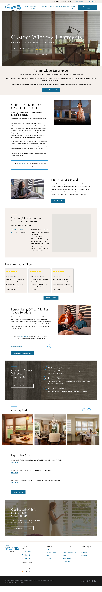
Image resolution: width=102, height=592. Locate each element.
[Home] (13, 7)
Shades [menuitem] (44, 6)
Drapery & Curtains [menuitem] (33, 7)
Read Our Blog (16, 492)
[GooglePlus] (29, 555)
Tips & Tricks (67, 558)
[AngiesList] (26, 558)
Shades (48, 555)
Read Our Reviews (41, 54)
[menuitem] (8, 582)
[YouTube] (26, 555)
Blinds (47, 550)
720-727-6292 (16, 229)
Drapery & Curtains (51, 552)
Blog (64, 555)
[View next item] (89, 410)
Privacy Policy (85, 555)
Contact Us (66, 561)
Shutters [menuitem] (51, 6)
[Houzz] (29, 558)
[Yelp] (22, 558)
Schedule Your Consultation (87, 7)
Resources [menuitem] (66, 6)
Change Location (79, 1)
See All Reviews (51, 297)
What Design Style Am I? (70, 552)
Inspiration (66, 550)
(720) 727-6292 (92, 1)
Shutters (48, 558)
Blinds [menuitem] (26, 6)
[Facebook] (22, 555)
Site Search (84, 552)
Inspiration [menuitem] (58, 6)
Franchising (84, 550)
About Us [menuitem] (73, 7)
